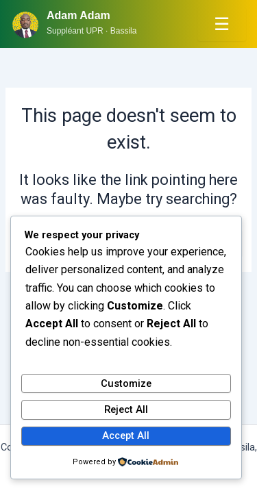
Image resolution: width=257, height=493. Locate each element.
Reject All (126, 409)
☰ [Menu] (222, 24)
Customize (126, 383)
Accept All (125, 435)
